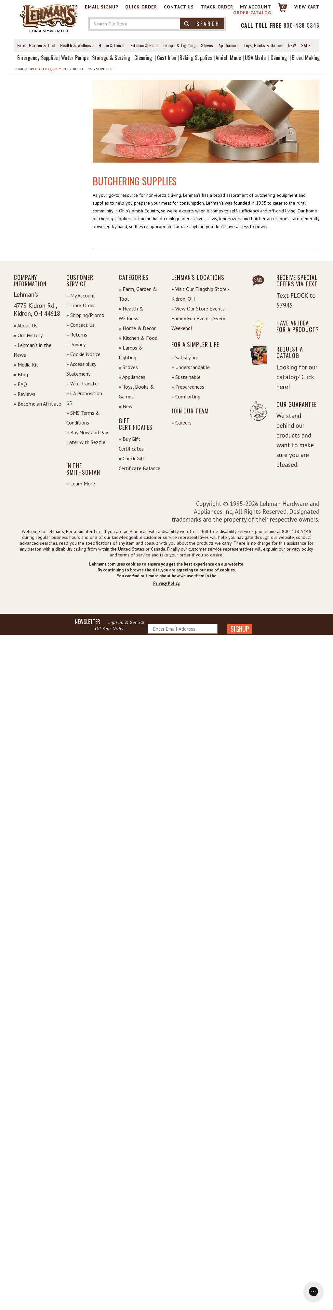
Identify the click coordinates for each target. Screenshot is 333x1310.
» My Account (80, 295)
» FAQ (20, 384)
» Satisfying (184, 357)
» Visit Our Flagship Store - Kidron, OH (200, 294)
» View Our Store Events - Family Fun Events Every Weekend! (199, 318)
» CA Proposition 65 (84, 398)
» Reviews (24, 394)
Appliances (229, 45)
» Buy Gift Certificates (131, 444)
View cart (306, 7)
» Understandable (190, 367)
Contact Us (179, 7)
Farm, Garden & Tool (36, 45)
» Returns (76, 334)
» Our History (28, 335)
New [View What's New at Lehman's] (292, 45)
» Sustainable (186, 377)
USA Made (255, 58)
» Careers (181, 422)
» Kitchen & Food (138, 338)
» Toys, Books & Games (136, 391)
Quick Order (141, 7)
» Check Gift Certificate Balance (139, 463)
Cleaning (143, 58)
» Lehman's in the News (32, 350)
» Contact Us (80, 325)
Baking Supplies (196, 58)
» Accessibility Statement (81, 369)
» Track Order (80, 305)
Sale (305, 45)
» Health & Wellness (131, 313)
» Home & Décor (137, 328)
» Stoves (128, 367)
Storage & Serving (111, 58)
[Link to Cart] (279, 10)
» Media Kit (26, 364)
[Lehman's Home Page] (49, 18)
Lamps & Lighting (179, 45)
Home (19, 68)
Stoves (207, 45)
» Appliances (132, 377)
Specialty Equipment (48, 68)
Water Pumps (75, 58)
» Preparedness (187, 386)
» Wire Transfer (82, 383)
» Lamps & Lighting (131, 352)
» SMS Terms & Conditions (83, 418)
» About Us (25, 325)
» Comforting (185, 396)
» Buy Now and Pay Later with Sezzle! (87, 437)
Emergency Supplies (37, 58)
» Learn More (80, 483)
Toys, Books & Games (263, 45)
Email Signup (101, 7)
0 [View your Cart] (283, 7)
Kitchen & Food (144, 45)
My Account (255, 7)
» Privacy (76, 344)
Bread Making (306, 58)
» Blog (21, 374)
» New (126, 406)
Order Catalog (252, 13)
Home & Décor (112, 45)
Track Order (217, 7)
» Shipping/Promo (85, 315)
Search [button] (202, 24)
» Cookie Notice (83, 354)
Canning (279, 58)
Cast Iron (166, 58)
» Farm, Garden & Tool (138, 294)
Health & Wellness (77, 45)
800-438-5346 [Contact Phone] (301, 25)
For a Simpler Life (195, 344)
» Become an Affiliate (37, 403)
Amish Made (228, 58)
